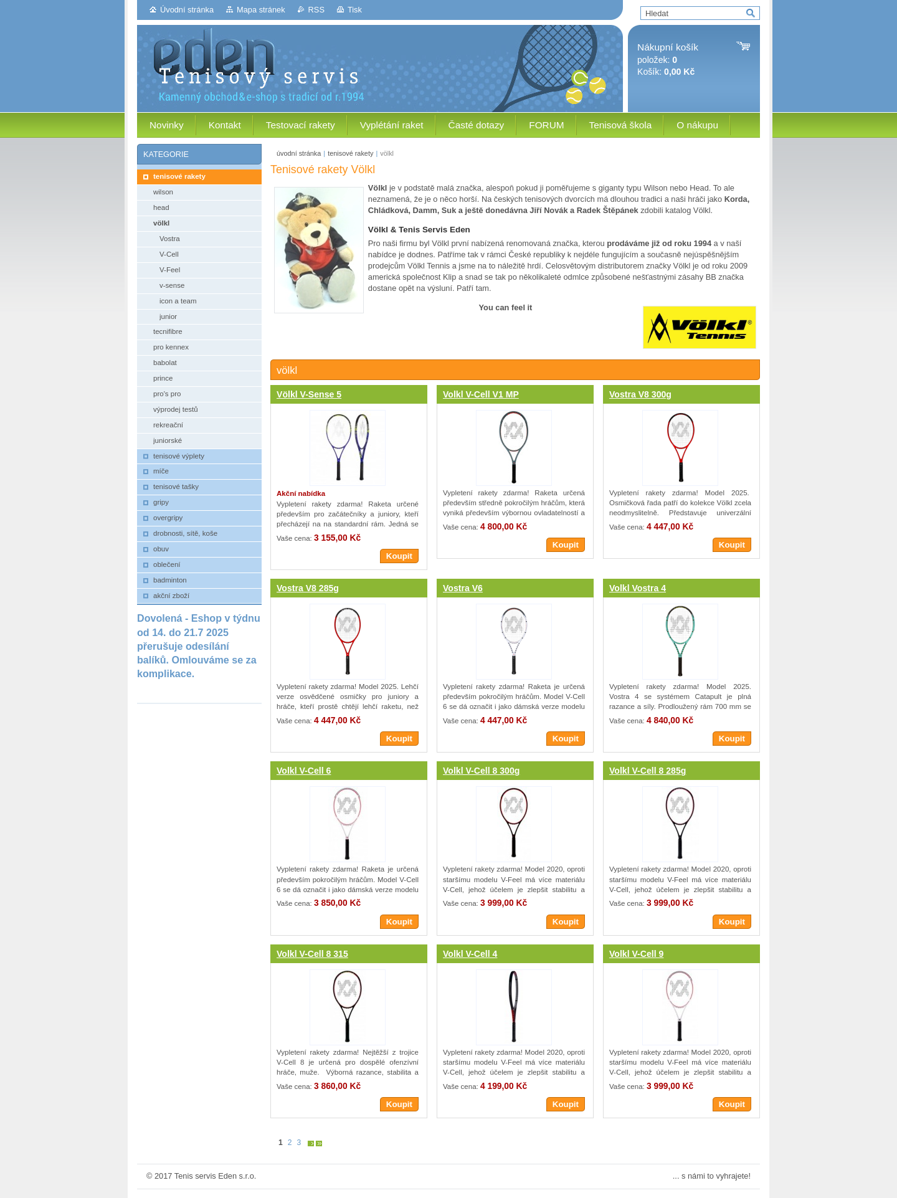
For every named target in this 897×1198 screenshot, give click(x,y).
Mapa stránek (261, 9)
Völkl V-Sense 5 (309, 394)
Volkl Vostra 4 (637, 588)
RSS (316, 9)
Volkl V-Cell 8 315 (312, 954)
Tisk (355, 9)
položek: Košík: (667, 59)
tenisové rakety (350, 153)
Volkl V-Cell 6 (304, 771)
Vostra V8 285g (308, 588)
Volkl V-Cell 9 (636, 954)
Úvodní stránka (187, 9)
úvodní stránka (299, 153)
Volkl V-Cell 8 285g (647, 771)
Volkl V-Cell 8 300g (481, 771)
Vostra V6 (463, 588)
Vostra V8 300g (640, 394)
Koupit (399, 556)
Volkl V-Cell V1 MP (481, 394)
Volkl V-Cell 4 (470, 954)
